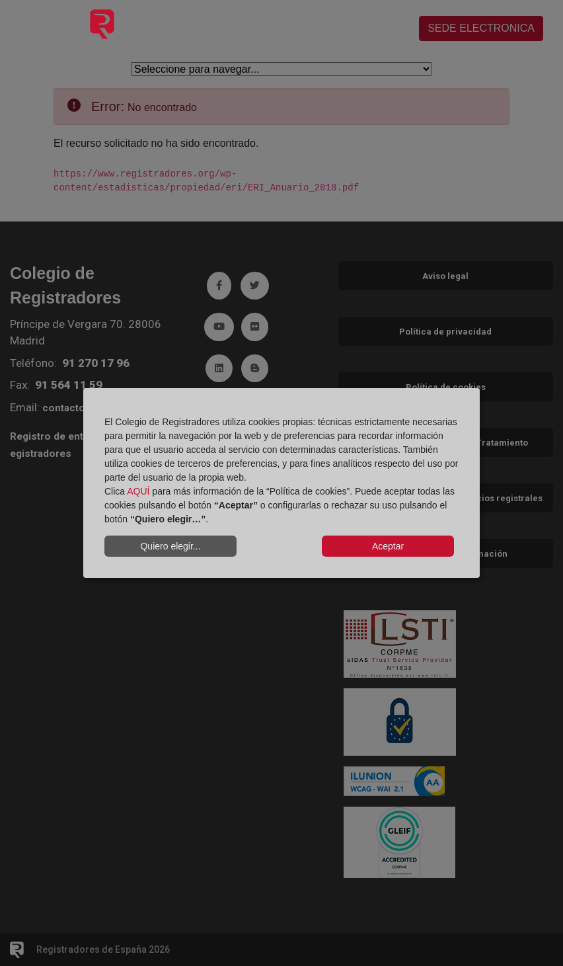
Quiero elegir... (170, 546)
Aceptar (388, 546)
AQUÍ (138, 491)
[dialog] (281, 483)
